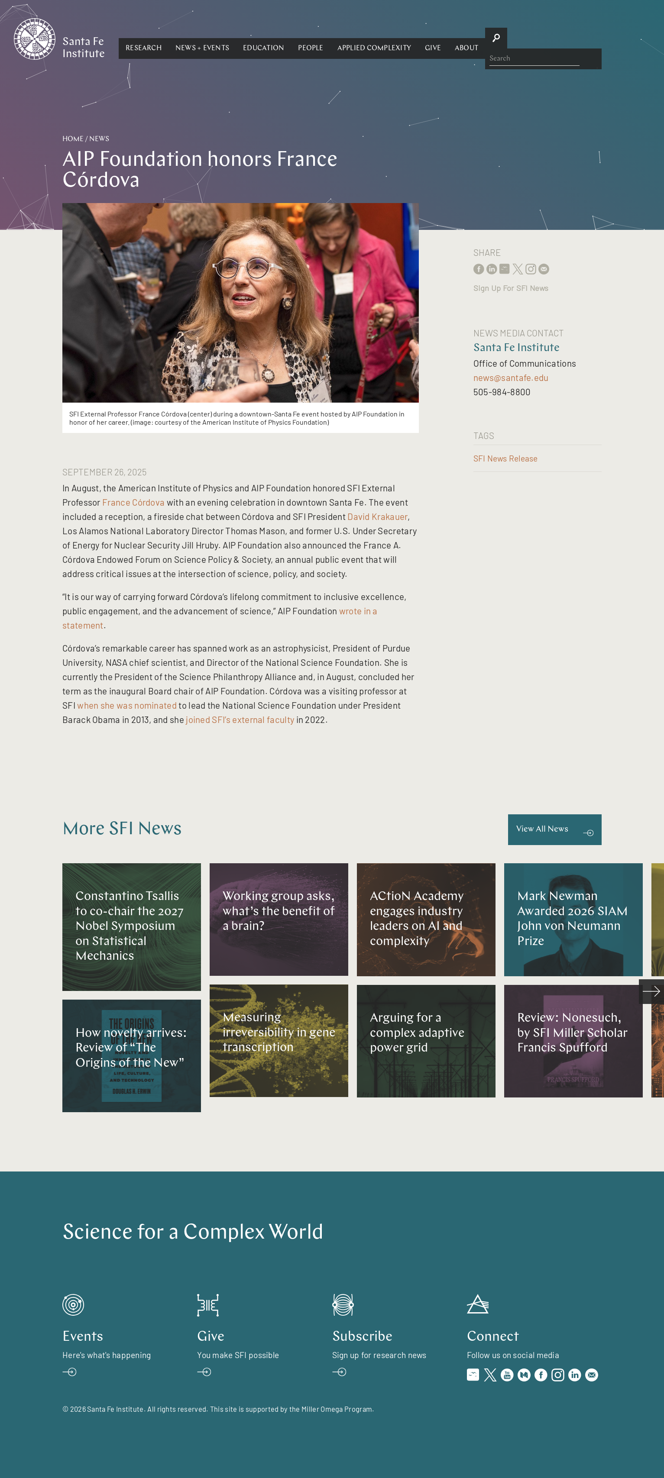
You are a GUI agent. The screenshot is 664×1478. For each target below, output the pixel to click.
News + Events (297, 38)
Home (73, 139)
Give (527, 38)
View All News (542, 830)
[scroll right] (651, 991)
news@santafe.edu (511, 377)
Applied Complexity (468, 38)
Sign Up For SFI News (511, 288)
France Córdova (133, 502)
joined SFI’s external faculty (240, 719)
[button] (238, 38)
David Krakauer (377, 516)
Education (358, 38)
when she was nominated (127, 705)
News (99, 139)
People (405, 38)
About (561, 38)
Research (238, 38)
